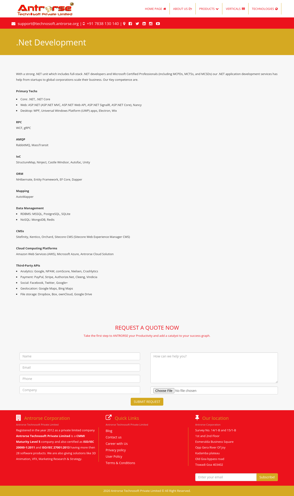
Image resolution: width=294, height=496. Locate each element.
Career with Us (117, 443)
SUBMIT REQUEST (147, 401)
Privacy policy (116, 450)
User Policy (114, 456)
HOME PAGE (155, 9)
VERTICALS (235, 9)
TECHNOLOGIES (265, 9)
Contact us (114, 437)
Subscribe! (267, 477)
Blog (109, 431)
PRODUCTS (209, 9)
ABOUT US (182, 9)
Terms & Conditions (120, 463)
